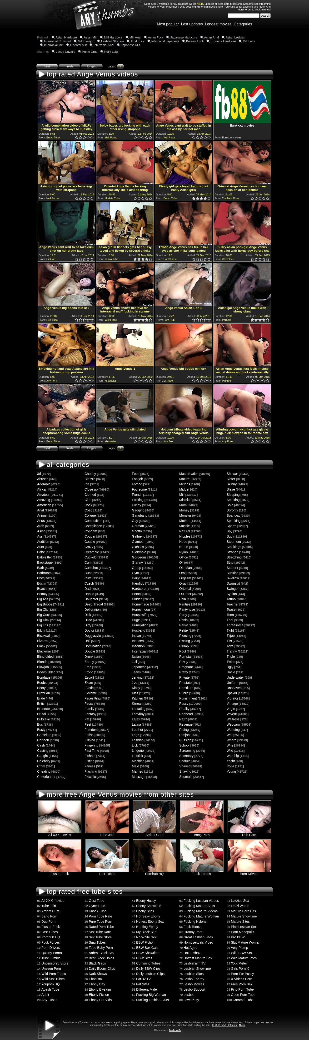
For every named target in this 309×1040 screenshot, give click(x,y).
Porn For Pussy (242, 974)
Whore (231, 740)
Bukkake (43, 719)
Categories (243, 24)
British (41, 703)
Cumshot (91, 568)
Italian (136, 656)
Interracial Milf (53, 45)
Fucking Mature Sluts (199, 906)
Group (136, 568)
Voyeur (232, 714)
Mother (184, 521)
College (90, 515)
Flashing (91, 771)
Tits (229, 641)
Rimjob (184, 735)
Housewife (139, 615)
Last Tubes (107, 872)
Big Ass (42, 599)
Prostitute (186, 688)
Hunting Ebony (147, 927)
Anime (42, 515)
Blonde (42, 662)
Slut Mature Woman (245, 942)
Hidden (137, 599)
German (138, 526)
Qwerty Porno (51, 953)
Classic (90, 479)
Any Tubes (49, 1000)
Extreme (91, 693)
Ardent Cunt (154, 833)
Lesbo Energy (194, 979)
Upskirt (232, 693)
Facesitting (93, 698)
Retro (183, 719)
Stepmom (234, 542)
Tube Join (107, 833)
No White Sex (146, 937)
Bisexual (43, 636)
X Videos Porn (241, 979)
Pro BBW (238, 937)
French (137, 494)
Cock (88, 505)
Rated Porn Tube (101, 927)
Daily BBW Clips (148, 968)
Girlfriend (138, 536)
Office (183, 557)
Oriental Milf (78, 45)
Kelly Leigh (112, 51)
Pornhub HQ (154, 872)
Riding (184, 730)
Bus (40, 724)
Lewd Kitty (191, 1000)
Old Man (185, 568)
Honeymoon (141, 609)
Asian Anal (211, 37)
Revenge (186, 724)
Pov (182, 662)
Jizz (135, 683)
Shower (232, 474)
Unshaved (234, 688)
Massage (138, 777)
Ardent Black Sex (101, 953)
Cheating (43, 771)
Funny (136, 505)
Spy (229, 531)
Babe (41, 552)
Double (90, 651)
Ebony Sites (145, 911)
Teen (230, 615)
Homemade (140, 604)
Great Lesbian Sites (198, 937)
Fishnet (90, 756)
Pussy (183, 703)
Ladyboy (138, 714)
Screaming (187, 750)
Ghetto (137, 531)
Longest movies (218, 24)
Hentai (136, 594)
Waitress (233, 719)
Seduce (184, 761)
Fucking (138, 500)
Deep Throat (94, 604)
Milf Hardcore (113, 37)
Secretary (186, 756)
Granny (137, 562)
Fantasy (90, 714)
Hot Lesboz (192, 953)
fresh (69, 66)
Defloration (93, 609)
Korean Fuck (195, 41)
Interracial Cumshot (57, 41)
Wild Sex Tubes (53, 979)
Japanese (139, 667)
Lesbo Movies (194, 984)
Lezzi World (239, 906)
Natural (184, 531)
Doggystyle (93, 636)
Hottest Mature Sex (198, 958)
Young (231, 771)
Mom (183, 505)
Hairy (136, 578)
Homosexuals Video (198, 942)
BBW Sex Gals (147, 948)
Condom (91, 531)
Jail (134, 662)
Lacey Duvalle (65, 51)
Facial (89, 703)
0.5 (76, 137)
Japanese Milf (130, 45)
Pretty (183, 672)
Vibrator (232, 698)
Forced (137, 484)
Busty (41, 730)
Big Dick (43, 620)
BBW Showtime (147, 953)
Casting (42, 750)
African (42, 489)
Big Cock (43, 615)
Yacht (231, 761)
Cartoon (43, 740)
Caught (42, 756)
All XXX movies (59, 833)
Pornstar (185, 656)
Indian (136, 636)
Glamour (138, 542)
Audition (43, 542)
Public (183, 693)
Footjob (137, 479)
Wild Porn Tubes (53, 974)
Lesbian (138, 740)
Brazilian (43, 693)
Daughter (91, 599)
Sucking (233, 573)
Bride (41, 698)
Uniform (232, 683)
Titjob (231, 636)
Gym (135, 573)
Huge (136, 620)
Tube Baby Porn (101, 948)
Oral (182, 573)
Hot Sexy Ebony (148, 916)
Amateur (43, 494)
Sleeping (233, 494)
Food (136, 474)
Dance (89, 594)
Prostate (185, 683)
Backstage (45, 562)
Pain (182, 599)
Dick (88, 615)
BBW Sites (144, 958)
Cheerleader (46, 777)
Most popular (168, 24)
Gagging (138, 510)
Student (232, 568)
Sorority (232, 510)
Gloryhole (139, 552)
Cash (41, 745)
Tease (231, 609)
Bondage (43, 677)
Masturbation (189, 474)
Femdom (91, 730)
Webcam (233, 724)
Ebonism (95, 979)
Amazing (43, 500)
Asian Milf (90, 37)
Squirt (231, 536)
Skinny (232, 484)
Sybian (232, 594)
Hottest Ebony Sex (150, 921)
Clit (87, 484)
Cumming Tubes (148, 963)
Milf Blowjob (86, 41)
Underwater (235, 677)
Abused (42, 479)
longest (92, 66)
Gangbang (139, 515)
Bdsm (41, 583)
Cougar (90, 536)
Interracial (139, 651)
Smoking (233, 500)
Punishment (188, 698)
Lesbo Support (194, 989)
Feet (88, 724)
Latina (136, 724)
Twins (231, 662)
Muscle (184, 526)
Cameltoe (44, 735)
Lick (135, 745)
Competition (93, 521)
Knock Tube (97, 911)
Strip (230, 562)
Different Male (146, 989)
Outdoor (185, 594)
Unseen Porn (51, 968)
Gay (135, 521)
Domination (93, 646)
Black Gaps (97, 963)
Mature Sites (240, 921)
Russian (185, 740)
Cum (88, 562)
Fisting (89, 761)
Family (89, 709)
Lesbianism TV (194, 963)
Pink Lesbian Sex (244, 927)
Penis (183, 620)
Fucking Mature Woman (201, 916)
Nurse (183, 547)
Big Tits (42, 625)
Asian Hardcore (66, 37)
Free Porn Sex (241, 984)
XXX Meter (239, 963)
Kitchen (137, 698)
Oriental (185, 589)
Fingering (91, 745)
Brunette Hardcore (223, 41)
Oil (181, 562)
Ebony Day (97, 984)
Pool (182, 651)
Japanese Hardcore (183, 37)
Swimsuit (233, 583)
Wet (230, 735)
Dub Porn (249, 833)
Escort (89, 677)
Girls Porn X (240, 968)
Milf (181, 494)
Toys (230, 646)
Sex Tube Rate (100, 932)
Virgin (231, 709)
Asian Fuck (155, 37)
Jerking (137, 677)
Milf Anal (135, 37)
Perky (183, 625)
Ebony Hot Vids (100, 1000)
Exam (89, 683)
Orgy (182, 583)
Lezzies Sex (240, 901)
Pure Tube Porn (100, 921)
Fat (87, 719)
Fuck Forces (202, 872)
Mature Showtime (244, 916)
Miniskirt (185, 500)
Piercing (185, 636)
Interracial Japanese (165, 41)
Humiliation (140, 625)
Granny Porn (193, 932)
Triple (231, 656)
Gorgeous (139, 557)
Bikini (41, 630)
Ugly (230, 667)
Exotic (89, 688)
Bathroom (44, 573)
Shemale (185, 777)
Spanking (233, 521)
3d (39, 474)
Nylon (183, 552)
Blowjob (43, 667)
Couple (90, 542)
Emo (88, 667)
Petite (183, 630)
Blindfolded (45, 656)
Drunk (89, 656)
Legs (135, 735)
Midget (184, 489)
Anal (40, 510)
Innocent (138, 641)
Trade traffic (175, 1030)
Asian (41, 531)
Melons (184, 484)
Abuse (242, 1025)
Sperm (231, 526)
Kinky (136, 688)
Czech (89, 583)
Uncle (231, 672)
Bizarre (42, 641)
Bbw (40, 578)
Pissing (184, 641)
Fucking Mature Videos (201, 911)
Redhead (186, 714)
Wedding (233, 730)
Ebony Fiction (99, 995)
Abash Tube (50, 989)
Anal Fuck (138, 41)
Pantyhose (187, 609)
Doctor (89, 630)
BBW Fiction (145, 942)
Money (184, 510)
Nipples (184, 536)
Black (41, 646)
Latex (136, 719)
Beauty (42, 594)
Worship (233, 756)
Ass (40, 536)
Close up (91, 489)
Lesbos (189, 995)
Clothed (90, 494)
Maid (135, 766)
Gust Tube (96, 901)
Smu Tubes (97, 942)
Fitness (90, 766)
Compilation (93, 526)
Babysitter (44, 557)
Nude (183, 542)
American (44, 505)
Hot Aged (190, 948)
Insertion (138, 646)
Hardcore (139, 589)
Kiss (135, 693)
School (184, 745)
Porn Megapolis (242, 932)
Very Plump (239, 948)
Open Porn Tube (243, 995)
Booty (41, 688)
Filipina (90, 740)
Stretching (234, 557)
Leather (137, 730)
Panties (184, 604)
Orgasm (185, 578)
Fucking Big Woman (151, 995)
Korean (137, 703)
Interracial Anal (104, 45)
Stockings (234, 547)
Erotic (89, 672)
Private (184, 677)
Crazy (89, 547)
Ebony (89, 662)
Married (137, 771)
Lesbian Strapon (112, 41)
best (47, 66)
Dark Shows (98, 974)
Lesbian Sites (194, 974)
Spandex (233, 515)
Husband (138, 630)
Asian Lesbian (235, 37)
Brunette (43, 709)
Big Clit (42, 609)
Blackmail (44, 651)
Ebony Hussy (146, 901)
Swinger (233, 589)
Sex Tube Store (100, 937)
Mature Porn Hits (243, 911)
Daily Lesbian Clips (150, 974)
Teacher (233, 604)
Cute (88, 578)
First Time (92, 750)
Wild (230, 750)
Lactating (138, 709)
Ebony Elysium (100, 989)
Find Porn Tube (242, 989)
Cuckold (91, 557)
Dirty (88, 625)
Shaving (185, 771)
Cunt (88, 573)
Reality (184, 709)
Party (183, 615)
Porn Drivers (249, 872)
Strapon (232, 552)
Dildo (88, 620)
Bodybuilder (46, 672)
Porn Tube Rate (100, 916)
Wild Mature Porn (244, 958)
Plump (184, 646)
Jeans (136, 672)
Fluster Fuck (59, 872)
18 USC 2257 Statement (224, 1025)
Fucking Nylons (195, 921)
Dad (88, 589)
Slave (231, 489)
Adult (45, 995)
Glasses (138, 547)
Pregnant (186, 667)
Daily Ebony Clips (102, 968)
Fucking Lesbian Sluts (152, 1000)
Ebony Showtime (148, 906)
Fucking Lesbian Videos (201, 901)
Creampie (92, 552)
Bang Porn (202, 833)
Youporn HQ (50, 984)
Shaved (184, 766)
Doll (87, 641)
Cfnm (41, 766)
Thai (230, 620)
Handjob (138, 583)
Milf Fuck (249, 41)
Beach (42, 589)
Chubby (90, 474)
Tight (230, 630)
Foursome (139, 489)
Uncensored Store (54, 963)
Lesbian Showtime (197, 968)
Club (88, 500)
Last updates (192, 24)
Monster (185, 515)
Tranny (232, 651)
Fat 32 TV (143, 979)
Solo (230, 505)
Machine (138, 761)
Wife (230, 745)
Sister (231, 479)
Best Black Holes (101, 958)
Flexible (90, 777)
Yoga (230, 766)
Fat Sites (142, 984)
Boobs (42, 683)
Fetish (89, 735)
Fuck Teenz (192, 927)
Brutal (41, 714)
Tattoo (231, 599)
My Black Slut (146, 932)
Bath (40, 568)
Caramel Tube (243, 1000)
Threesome (235, 625)
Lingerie (138, 750)
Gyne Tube (97, 906)
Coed (88, 510)
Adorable (43, 484)
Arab (40, 526)
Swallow (233, 578)
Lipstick (137, 756)
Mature (184, 479)
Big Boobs (44, 604)
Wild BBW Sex (242, 953)
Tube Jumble (50, 958)
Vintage (232, 703)
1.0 (77, 137)
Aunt (40, 547)
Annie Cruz (89, 51)
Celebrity (43, 761)
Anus (41, 521)
